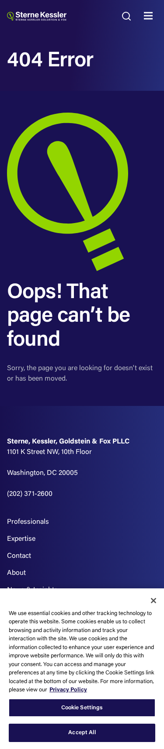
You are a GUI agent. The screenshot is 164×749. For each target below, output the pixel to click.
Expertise (21, 539)
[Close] (153, 600)
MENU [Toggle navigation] (150, 16)
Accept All (81, 732)
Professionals (28, 522)
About (16, 573)
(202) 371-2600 (29, 494)
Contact (19, 556)
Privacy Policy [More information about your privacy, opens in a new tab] (68, 690)
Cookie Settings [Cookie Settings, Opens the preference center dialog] (82, 708)
